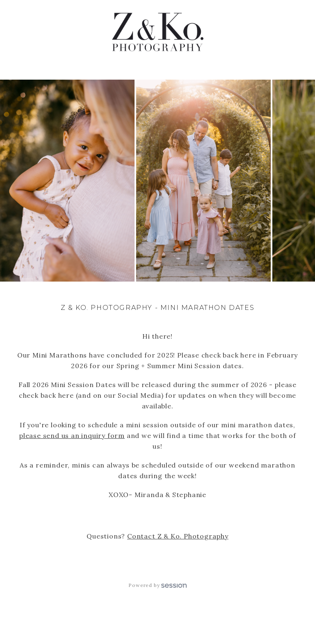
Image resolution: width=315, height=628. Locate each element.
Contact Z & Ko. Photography (177, 536)
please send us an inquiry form (72, 435)
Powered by (157, 585)
